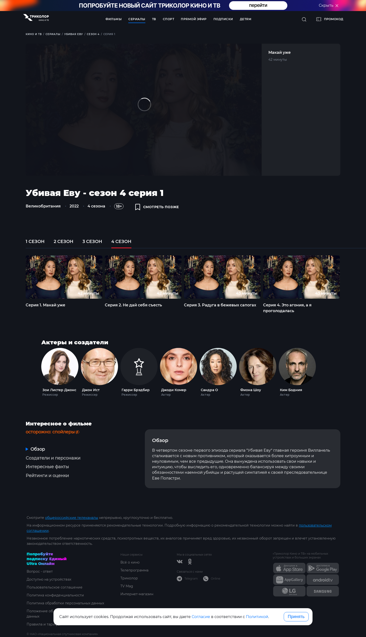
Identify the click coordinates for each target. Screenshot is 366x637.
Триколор (129, 578)
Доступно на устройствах (49, 579)
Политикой (257, 616)
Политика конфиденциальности (55, 595)
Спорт (168, 19)
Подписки (223, 19)
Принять (296, 616)
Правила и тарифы (43, 624)
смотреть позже (157, 207)
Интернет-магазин (136, 594)
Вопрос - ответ (40, 571)
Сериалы (136, 19)
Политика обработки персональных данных (65, 603)
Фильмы (114, 19)
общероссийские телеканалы (71, 518)
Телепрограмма (134, 570)
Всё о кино (130, 562)
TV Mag (126, 586)
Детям (246, 19)
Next (349, 277)
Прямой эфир (194, 19)
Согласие (201, 616)
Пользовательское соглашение (55, 587)
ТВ (154, 19)
